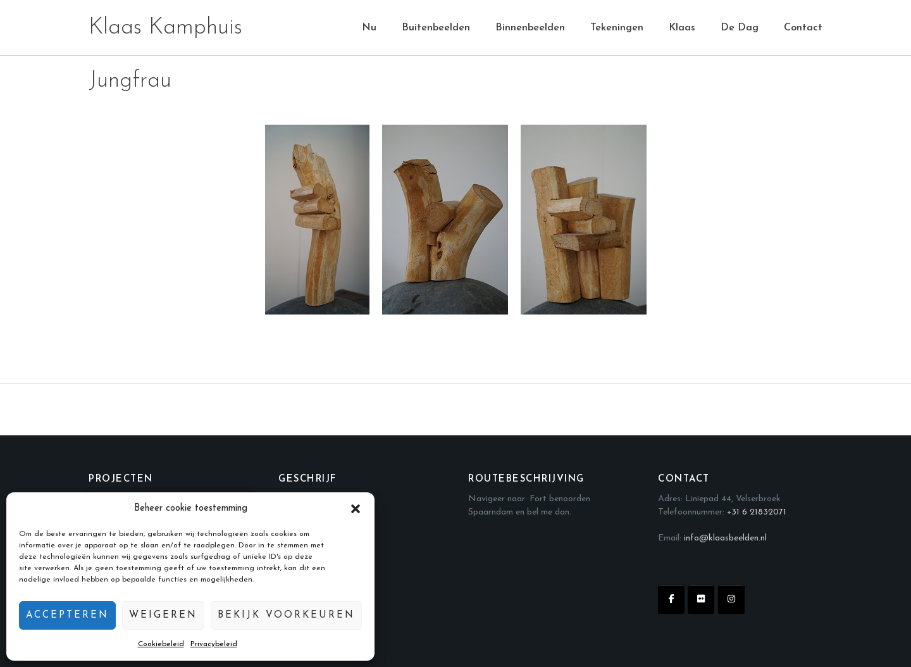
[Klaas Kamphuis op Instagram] (731, 599)
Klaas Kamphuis (165, 27)
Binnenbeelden (530, 28)
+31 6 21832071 (756, 512)
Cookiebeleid (161, 644)
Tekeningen (616, 28)
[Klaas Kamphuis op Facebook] (671, 599)
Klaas (682, 28)
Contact (803, 28)
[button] (355, 508)
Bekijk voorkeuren (286, 615)
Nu (369, 28)
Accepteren (67, 615)
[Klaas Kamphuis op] (761, 599)
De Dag (740, 28)
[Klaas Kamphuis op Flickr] (701, 599)
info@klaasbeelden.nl (725, 538)
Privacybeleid (213, 644)
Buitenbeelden (436, 28)
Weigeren (163, 615)
